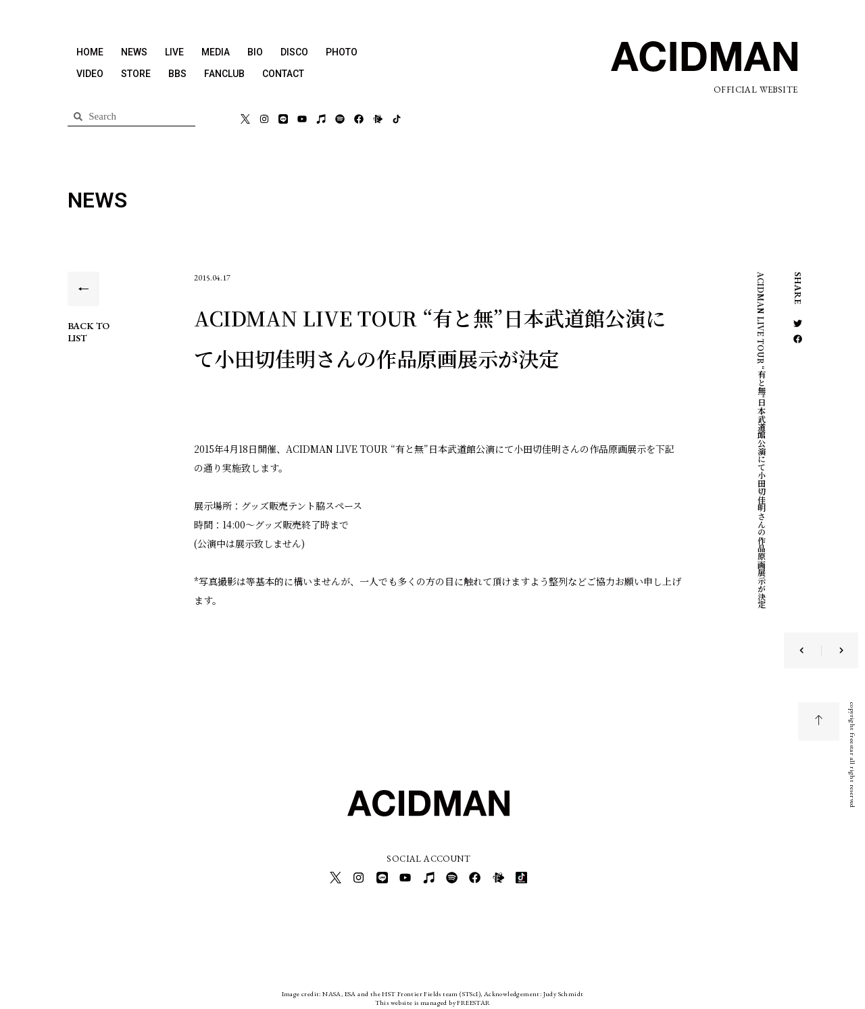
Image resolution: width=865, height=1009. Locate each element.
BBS (177, 73)
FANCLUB (224, 73)
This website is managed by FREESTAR (433, 998)
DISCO (294, 52)
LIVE (174, 52)
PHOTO (341, 52)
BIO (255, 52)
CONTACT (283, 73)
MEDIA (215, 52)
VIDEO (89, 73)
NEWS (134, 52)
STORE (136, 73)
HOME (89, 52)
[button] (798, 323)
